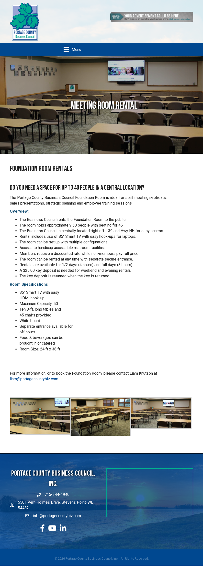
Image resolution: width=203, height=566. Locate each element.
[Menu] (72, 49)
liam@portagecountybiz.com (34, 379)
